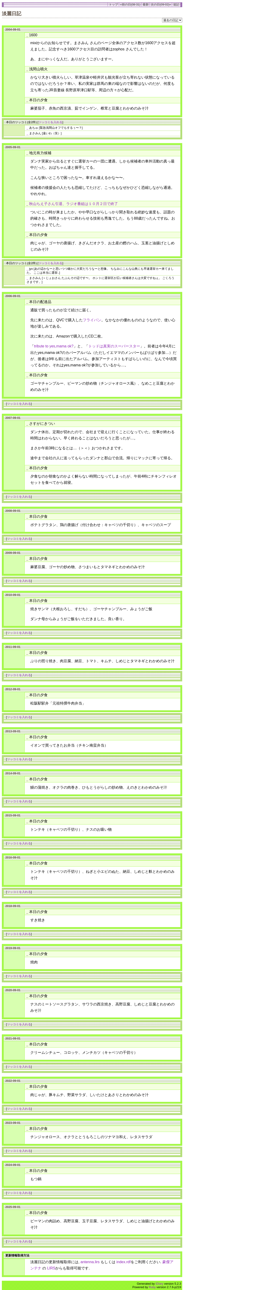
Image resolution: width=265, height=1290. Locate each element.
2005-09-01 (12, 147)
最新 (146, 4)
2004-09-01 (12, 29)
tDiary (159, 1283)
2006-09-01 (12, 296)
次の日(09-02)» (161, 4)
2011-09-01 (12, 647)
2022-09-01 (12, 1080)
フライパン (92, 320)
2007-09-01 (12, 418)
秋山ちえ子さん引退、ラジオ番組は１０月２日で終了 (73, 204)
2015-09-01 (12, 815)
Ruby (152, 1287)
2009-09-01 (12, 553)
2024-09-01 (12, 1165)
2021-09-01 (12, 1038)
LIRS (51, 1268)
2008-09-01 (12, 510)
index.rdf (124, 1262)
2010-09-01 (12, 595)
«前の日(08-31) (130, 4)
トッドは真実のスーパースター (114, 346)
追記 (176, 4)
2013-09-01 (12, 731)
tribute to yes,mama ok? (54, 346)
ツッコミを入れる (50, 122)
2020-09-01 (12, 990)
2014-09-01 (12, 773)
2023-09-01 (12, 1123)
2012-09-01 (12, 689)
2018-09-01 (12, 906)
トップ (113, 4)
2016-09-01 (12, 857)
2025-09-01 (12, 1207)
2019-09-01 (12, 948)
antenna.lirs (90, 1262)
